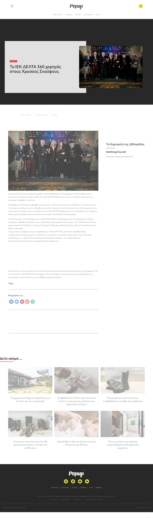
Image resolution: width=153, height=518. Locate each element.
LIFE (92, 493)
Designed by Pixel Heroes (143, 513)
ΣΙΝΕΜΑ (84, 493)
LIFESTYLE (53, 493)
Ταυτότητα (54, 505)
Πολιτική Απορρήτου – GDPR (93, 505)
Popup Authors (65, 505)
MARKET (101, 493)
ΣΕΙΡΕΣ (74, 493)
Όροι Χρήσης (77, 505)
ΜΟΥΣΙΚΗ (64, 493)
